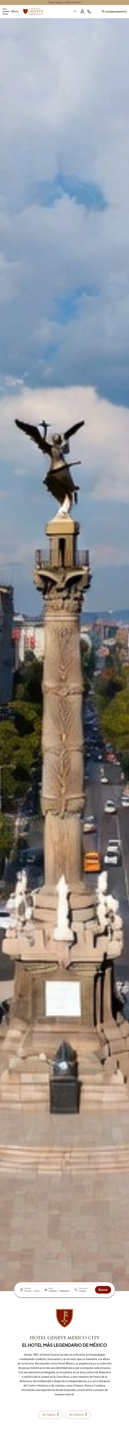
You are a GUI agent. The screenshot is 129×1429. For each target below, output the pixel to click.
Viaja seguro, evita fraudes (64, 2)
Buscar (103, 1290)
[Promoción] (86, 1291)
